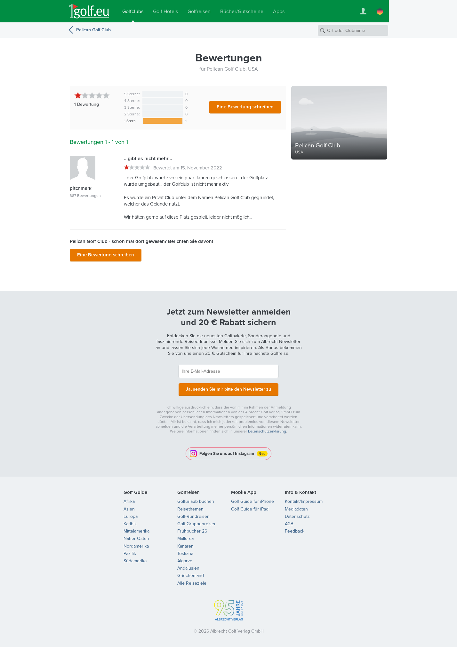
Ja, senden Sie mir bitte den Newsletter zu (228, 389)
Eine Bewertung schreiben (245, 106)
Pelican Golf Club (93, 30)
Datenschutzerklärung (267, 431)
